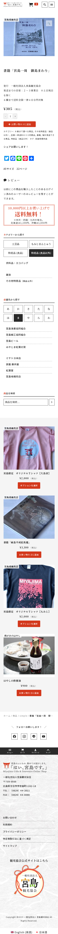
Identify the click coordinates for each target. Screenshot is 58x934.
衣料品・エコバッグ (17, 263)
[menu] (51, 4)
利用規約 (7, 824)
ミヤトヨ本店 (13, 358)
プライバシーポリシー (14, 831)
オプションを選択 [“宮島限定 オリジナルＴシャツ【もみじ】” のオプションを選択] (29, 623)
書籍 (39, 135)
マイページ (35, 751)
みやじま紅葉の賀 (16, 347)
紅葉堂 (9, 370)
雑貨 (8, 274)
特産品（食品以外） (20, 138)
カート (22, 751)
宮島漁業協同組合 (16, 328)
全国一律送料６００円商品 (23, 135)
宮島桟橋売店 (41, 138)
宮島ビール (12, 340)
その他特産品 (20, 280)
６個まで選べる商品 (24, 131)
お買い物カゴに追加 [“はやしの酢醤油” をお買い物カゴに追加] (29, 692)
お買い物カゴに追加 (21, 124)
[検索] (51, 402)
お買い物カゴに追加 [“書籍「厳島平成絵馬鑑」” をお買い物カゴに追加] (29, 554)
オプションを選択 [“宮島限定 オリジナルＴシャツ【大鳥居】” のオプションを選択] (29, 485)
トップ (48, 751)
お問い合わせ (10, 817)
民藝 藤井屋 (12, 364)
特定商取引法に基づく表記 (17, 838)
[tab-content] (29, 274)
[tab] (16, 244)
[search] (44, 4)
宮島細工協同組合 (16, 334)
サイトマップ (10, 845)
